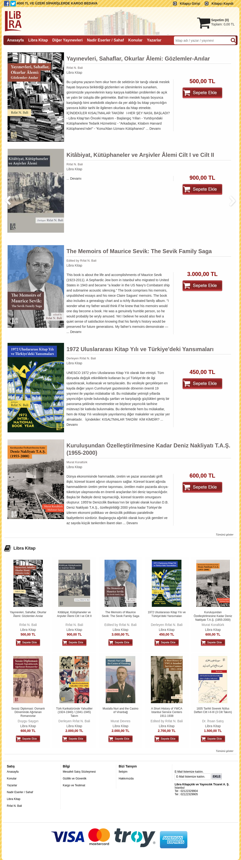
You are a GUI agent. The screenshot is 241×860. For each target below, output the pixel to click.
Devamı (155, 128)
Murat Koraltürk (76, 462)
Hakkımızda (126, 778)
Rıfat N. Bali (74, 67)
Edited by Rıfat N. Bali (81, 260)
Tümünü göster (224, 534)
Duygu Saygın (28, 721)
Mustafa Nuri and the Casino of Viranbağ (120, 710)
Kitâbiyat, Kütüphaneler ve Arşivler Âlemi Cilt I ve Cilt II (140, 155)
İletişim (123, 771)
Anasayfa (13, 771)
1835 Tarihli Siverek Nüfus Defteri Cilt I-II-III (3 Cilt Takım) (213, 710)
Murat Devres (120, 721)
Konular (11, 778)
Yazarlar (12, 785)
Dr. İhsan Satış (213, 721)
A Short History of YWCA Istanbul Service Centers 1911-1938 (166, 712)
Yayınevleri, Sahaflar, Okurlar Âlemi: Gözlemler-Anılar (138, 58)
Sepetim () (220, 20)
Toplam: (223, 24)
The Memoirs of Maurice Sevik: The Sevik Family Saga (139, 251)
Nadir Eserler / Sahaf (20, 792)
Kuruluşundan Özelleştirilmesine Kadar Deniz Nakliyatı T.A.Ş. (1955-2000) (148, 449)
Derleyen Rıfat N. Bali (81, 358)
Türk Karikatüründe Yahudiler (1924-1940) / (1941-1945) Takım (74, 712)
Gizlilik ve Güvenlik (75, 778)
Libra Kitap (74, 72)
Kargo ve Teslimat (74, 785)
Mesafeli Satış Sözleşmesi (79, 771)
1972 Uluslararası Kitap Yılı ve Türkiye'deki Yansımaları (139, 349)
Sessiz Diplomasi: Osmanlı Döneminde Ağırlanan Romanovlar (28, 712)
